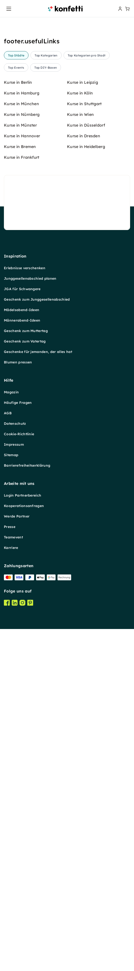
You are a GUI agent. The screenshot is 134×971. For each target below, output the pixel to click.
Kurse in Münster (20, 513)
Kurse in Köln (80, 481)
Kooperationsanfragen (24, 894)
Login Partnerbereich (22, 884)
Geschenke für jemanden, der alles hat (38, 740)
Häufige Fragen (18, 791)
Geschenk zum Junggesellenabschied (37, 688)
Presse (9, 915)
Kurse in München (21, 492)
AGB (8, 801)
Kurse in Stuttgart (84, 492)
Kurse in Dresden (83, 524)
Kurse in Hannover (22, 524)
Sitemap (11, 843)
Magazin (11, 780)
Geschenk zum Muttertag (26, 719)
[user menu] (119, 8)
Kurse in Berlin (18, 470)
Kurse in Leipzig (82, 470)
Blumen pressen (18, 751)
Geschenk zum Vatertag (25, 730)
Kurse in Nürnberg (21, 502)
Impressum (14, 833)
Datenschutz (15, 812)
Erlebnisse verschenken (24, 656)
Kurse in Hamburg (21, 481)
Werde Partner (16, 905)
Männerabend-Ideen (22, 709)
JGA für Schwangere (22, 677)
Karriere (11, 936)
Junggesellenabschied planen (30, 667)
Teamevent (13, 926)
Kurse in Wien (80, 502)
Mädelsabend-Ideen (21, 698)
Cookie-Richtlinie (19, 822)
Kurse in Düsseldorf (86, 513)
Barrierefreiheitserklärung (27, 854)
